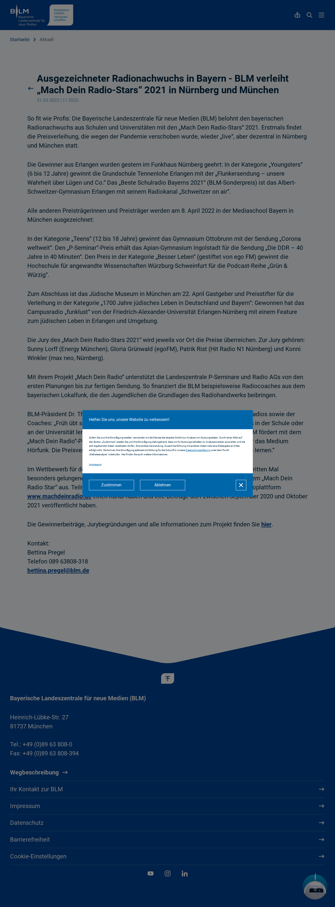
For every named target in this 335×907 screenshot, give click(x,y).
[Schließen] (241, 485)
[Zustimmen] (111, 485)
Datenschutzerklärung (198, 450)
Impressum (95, 464)
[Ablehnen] (162, 485)
